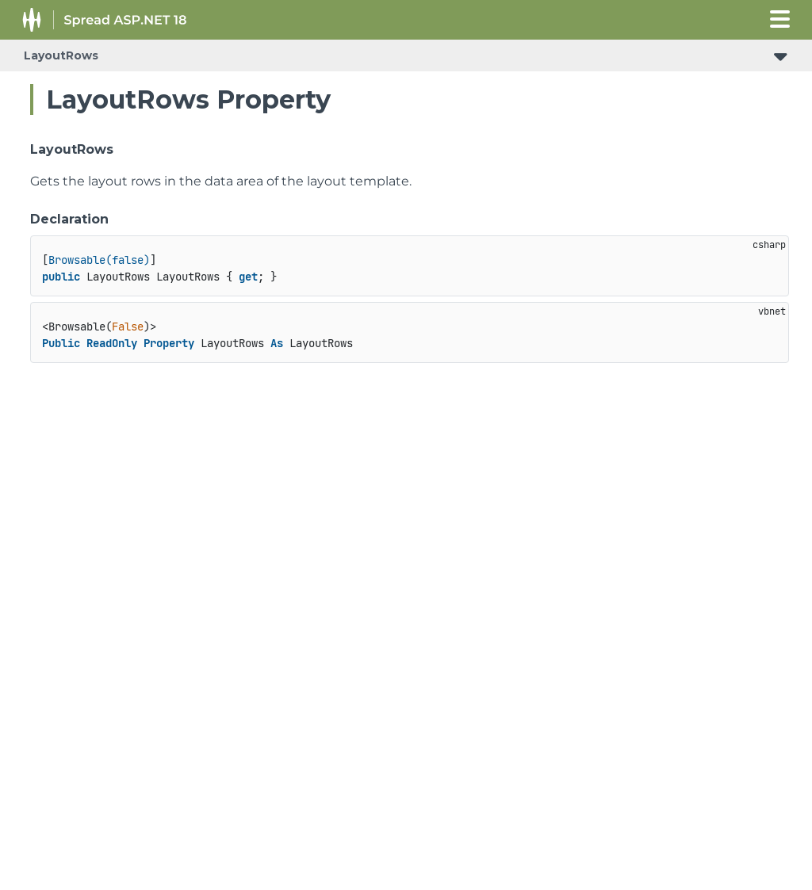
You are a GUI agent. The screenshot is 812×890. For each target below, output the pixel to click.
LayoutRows (61, 55)
